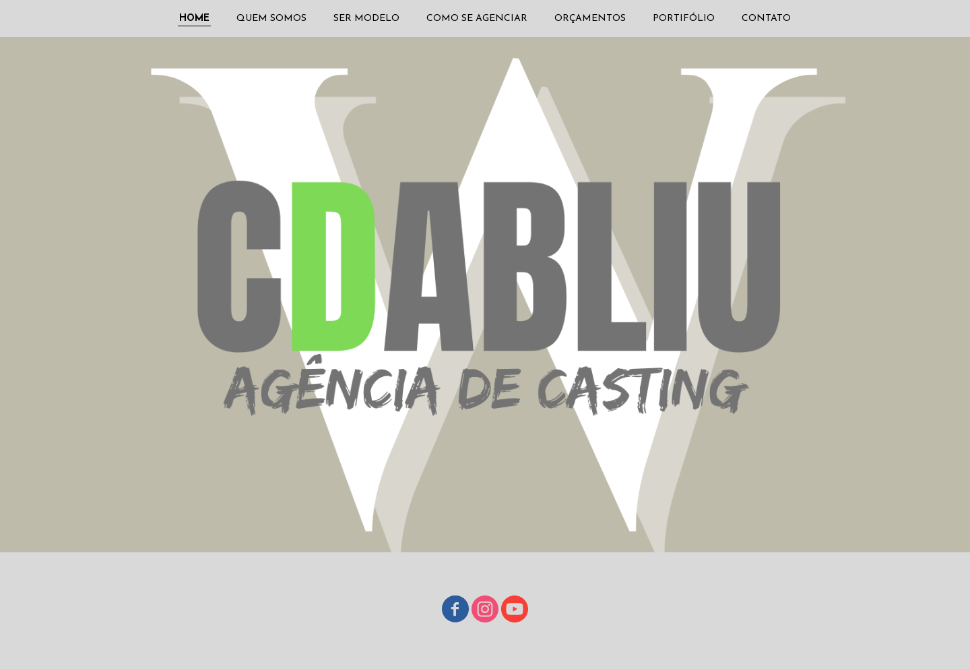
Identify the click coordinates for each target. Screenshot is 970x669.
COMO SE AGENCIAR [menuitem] (476, 18)
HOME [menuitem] (194, 18)
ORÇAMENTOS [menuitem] (590, 18)
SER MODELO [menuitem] (366, 18)
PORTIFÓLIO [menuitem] (684, 18)
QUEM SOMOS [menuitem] (271, 18)
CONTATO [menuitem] (766, 18)
